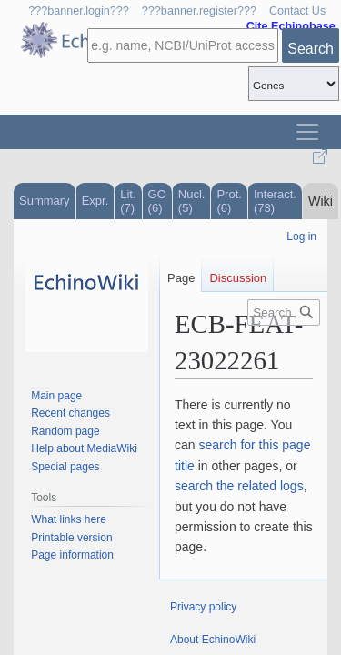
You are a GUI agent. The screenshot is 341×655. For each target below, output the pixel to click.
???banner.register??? (199, 11)
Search (310, 48)
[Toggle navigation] (307, 132)
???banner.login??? (78, 11)
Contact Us (297, 11)
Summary (44, 200)
